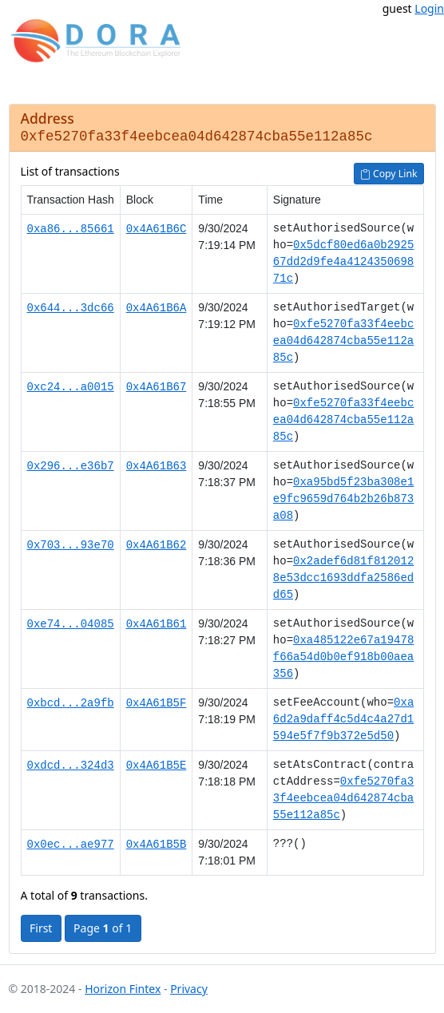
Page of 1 (102, 928)
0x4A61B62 (156, 544)
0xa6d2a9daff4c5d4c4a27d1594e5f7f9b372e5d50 (343, 719)
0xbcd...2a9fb (70, 702)
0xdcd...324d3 (70, 765)
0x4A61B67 (156, 386)
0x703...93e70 (70, 544)
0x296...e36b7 (70, 465)
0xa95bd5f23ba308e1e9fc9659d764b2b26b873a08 (343, 499)
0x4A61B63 (156, 465)
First (41, 928)
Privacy (189, 988)
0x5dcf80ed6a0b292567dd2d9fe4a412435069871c (343, 262)
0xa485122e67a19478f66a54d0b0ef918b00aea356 (343, 657)
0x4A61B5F (156, 702)
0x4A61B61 (156, 623)
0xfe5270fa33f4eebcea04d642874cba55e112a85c (343, 341)
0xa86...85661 (70, 228)
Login (429, 8)
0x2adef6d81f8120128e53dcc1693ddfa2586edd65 (343, 578)
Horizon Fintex (123, 988)
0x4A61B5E (156, 765)
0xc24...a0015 (70, 386)
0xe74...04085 (70, 623)
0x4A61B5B (156, 844)
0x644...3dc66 (70, 307)
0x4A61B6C (156, 228)
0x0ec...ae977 (70, 844)
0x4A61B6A (156, 307)
